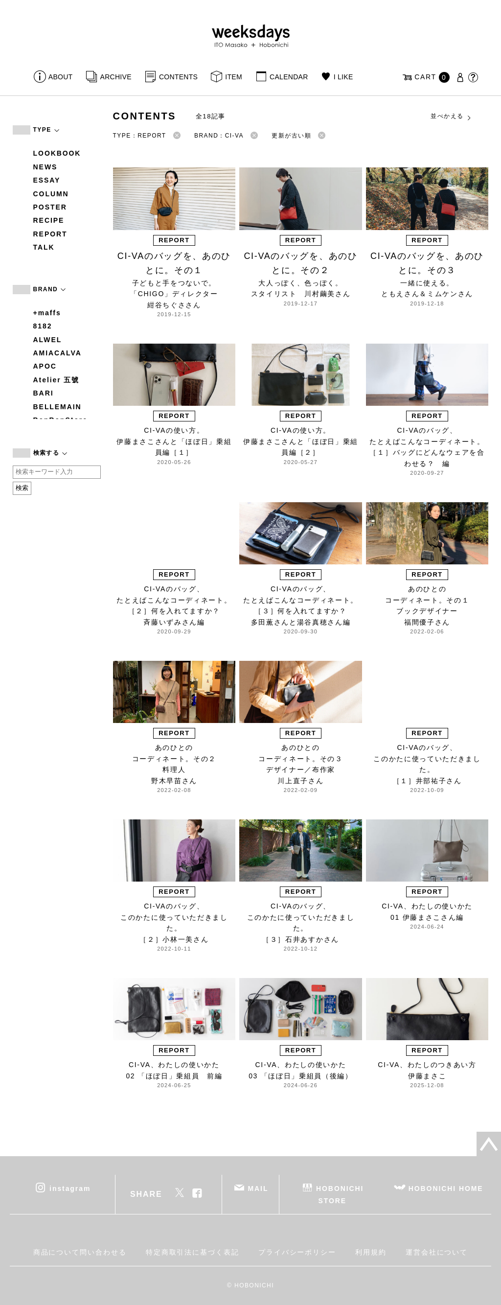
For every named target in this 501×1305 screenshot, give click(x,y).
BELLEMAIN (57, 407)
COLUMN (51, 194)
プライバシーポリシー (297, 1252)
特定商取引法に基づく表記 (192, 1252)
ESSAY (47, 180)
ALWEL (47, 340)
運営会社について (437, 1252)
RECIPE (49, 220)
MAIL (258, 1188)
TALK (44, 247)
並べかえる (451, 116)
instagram (70, 1188)
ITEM (233, 77)
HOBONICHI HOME (446, 1188)
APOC (45, 366)
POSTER (50, 207)
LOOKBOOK (57, 153)
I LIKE (343, 77)
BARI (43, 393)
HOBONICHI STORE (340, 1194)
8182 (42, 326)
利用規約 (371, 1252)
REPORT (50, 234)
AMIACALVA (57, 353)
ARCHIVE (116, 77)
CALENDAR (289, 77)
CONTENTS (178, 77)
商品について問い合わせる (80, 1252)
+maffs (47, 313)
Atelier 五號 (56, 380)
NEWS (45, 167)
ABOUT (60, 77)
